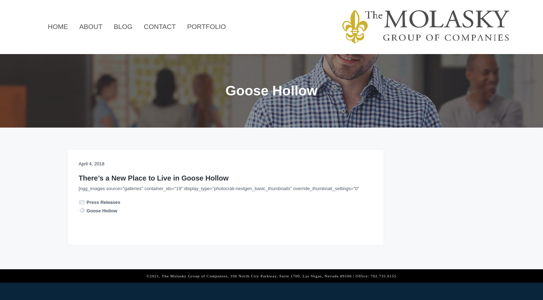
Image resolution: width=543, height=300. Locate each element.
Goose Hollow (102, 242)
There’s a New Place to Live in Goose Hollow (129, 182)
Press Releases (103, 233)
